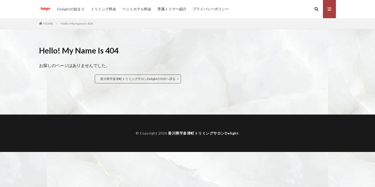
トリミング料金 (103, 9)
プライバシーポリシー (210, 9)
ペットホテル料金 (136, 9)
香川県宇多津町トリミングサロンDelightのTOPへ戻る (138, 79)
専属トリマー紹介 (171, 9)
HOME (48, 23)
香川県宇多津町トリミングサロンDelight (203, 133)
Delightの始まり (71, 9)
